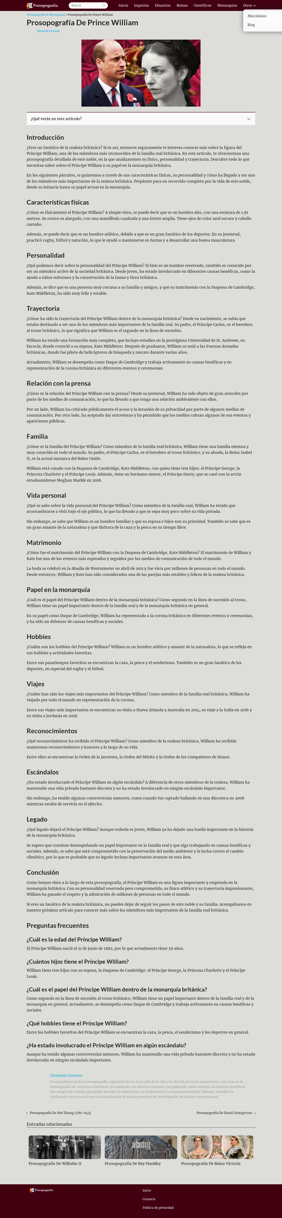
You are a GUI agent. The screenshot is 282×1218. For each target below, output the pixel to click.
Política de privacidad (158, 1208)
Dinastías (163, 5)
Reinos (182, 5)
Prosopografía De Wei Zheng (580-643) (60, 1113)
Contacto (149, 1199)
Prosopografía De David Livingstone (224, 1113)
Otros (247, 5)
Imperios (141, 5)
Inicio (123, 5)
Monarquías (227, 5)
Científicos (203, 5)
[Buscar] (103, 5)
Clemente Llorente (48, 31)
